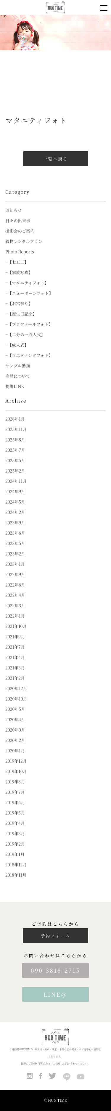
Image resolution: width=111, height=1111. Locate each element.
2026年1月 (15, 425)
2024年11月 (16, 487)
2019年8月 (15, 787)
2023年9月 (15, 528)
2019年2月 (15, 849)
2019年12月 (16, 767)
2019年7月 (15, 798)
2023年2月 (15, 559)
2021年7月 (15, 653)
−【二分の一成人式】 (25, 340)
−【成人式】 (16, 351)
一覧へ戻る (55, 159)
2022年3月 (15, 611)
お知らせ (13, 216)
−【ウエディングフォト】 (29, 361)
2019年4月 (15, 829)
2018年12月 (16, 870)
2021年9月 (15, 642)
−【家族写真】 (19, 278)
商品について (17, 382)
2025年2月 (15, 476)
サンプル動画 (17, 371)
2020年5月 (15, 715)
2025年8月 (15, 445)
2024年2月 (15, 518)
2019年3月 (15, 839)
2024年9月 (15, 497)
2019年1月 (15, 860)
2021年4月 (15, 663)
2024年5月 (15, 507)
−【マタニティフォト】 (27, 288)
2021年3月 (15, 673)
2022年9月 (15, 580)
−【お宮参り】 (19, 309)
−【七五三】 (16, 268)
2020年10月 (16, 704)
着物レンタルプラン (23, 247)
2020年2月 (15, 746)
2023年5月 (15, 549)
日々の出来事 (17, 226)
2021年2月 (15, 684)
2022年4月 (15, 601)
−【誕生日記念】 (21, 319)
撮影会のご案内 (19, 237)
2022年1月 (15, 621)
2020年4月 (15, 725)
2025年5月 (15, 466)
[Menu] (103, 7)
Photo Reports (19, 257)
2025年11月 (16, 435)
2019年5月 (15, 818)
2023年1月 (15, 570)
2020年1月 (15, 756)
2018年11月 (15, 881)
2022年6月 (15, 590)
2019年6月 (15, 808)
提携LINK (14, 392)
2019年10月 (16, 777)
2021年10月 (16, 632)
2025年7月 (15, 456)
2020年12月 (16, 694)
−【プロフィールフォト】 (29, 330)
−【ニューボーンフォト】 (29, 299)
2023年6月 (15, 539)
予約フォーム (55, 936)
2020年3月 (15, 735)
